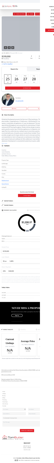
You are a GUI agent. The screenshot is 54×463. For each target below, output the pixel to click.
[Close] (50, 449)
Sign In (48, 1)
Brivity (7, 461)
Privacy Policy (37, 461)
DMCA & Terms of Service (47, 461)
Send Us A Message (27, 419)
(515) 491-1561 (27, 439)
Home (3, 380)
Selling (3, 387)
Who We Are (5, 393)
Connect (4, 395)
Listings (4, 382)
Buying (3, 384)
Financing (4, 389)
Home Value (5, 391)
